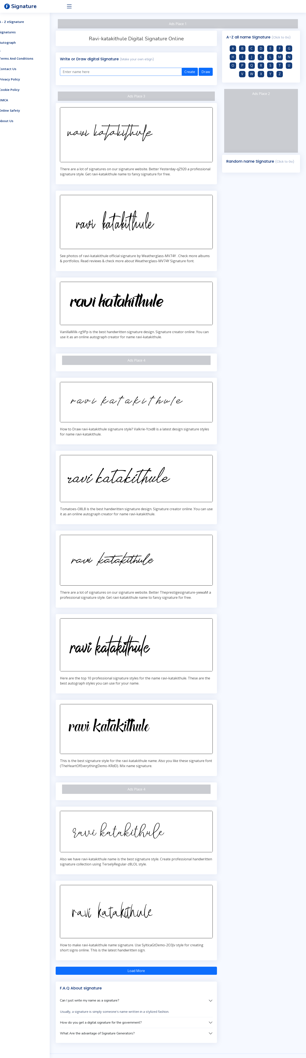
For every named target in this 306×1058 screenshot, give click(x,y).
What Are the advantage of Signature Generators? (111, 1011)
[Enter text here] (130, 72)
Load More (145, 949)
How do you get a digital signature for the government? (115, 1001)
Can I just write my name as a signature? (104, 978)
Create (194, 71)
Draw (210, 71)
